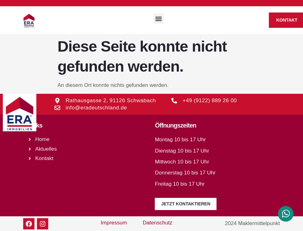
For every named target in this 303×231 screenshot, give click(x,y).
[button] (159, 18)
